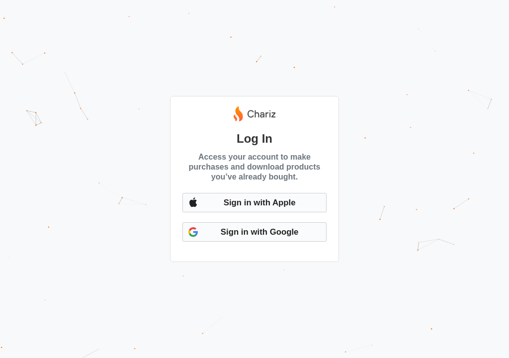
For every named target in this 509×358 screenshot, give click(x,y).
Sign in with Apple (260, 202)
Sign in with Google (260, 232)
